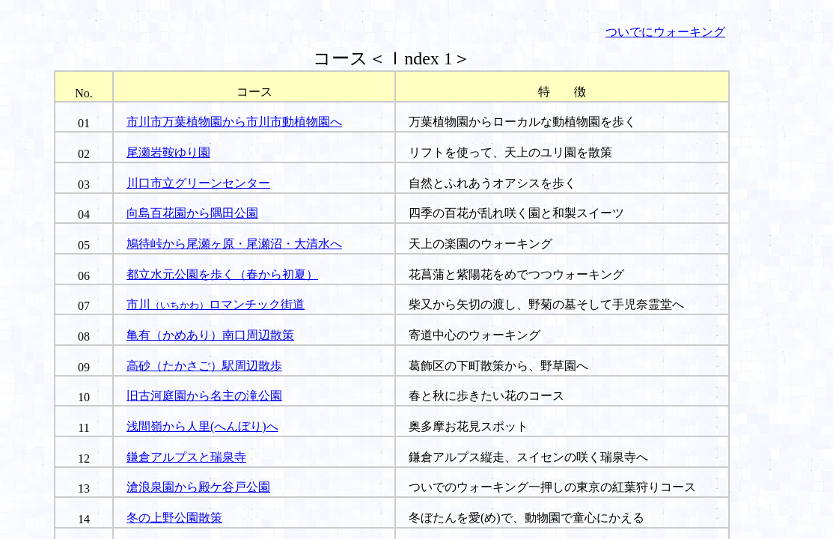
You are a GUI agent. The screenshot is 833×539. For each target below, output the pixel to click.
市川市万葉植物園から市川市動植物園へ (234, 121)
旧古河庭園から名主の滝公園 (204, 395)
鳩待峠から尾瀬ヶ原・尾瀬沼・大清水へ (234, 243)
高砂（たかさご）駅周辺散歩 (204, 365)
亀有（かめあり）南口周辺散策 (210, 335)
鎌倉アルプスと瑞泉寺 (186, 457)
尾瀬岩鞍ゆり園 (168, 152)
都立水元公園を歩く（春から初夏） (222, 274)
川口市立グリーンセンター (198, 183)
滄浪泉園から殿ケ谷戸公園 (198, 487)
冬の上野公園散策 (174, 517)
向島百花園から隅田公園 (192, 213)
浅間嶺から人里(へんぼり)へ (202, 426)
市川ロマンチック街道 (215, 304)
